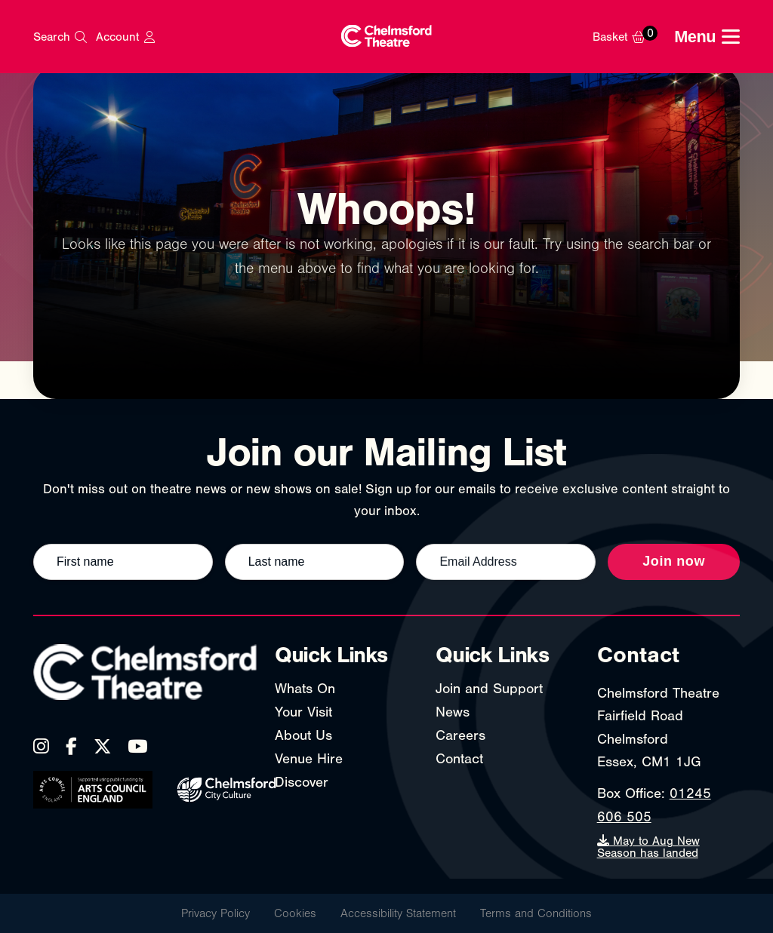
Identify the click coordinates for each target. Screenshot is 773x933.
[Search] (60, 37)
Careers (460, 735)
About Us (303, 735)
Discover (301, 782)
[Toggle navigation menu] (707, 37)
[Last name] (315, 562)
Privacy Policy (215, 913)
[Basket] (629, 37)
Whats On (305, 688)
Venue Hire (309, 758)
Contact (459, 758)
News (453, 712)
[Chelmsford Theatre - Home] (386, 36)
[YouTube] (137, 746)
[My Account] (125, 37)
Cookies (295, 913)
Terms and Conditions (536, 913)
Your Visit (303, 712)
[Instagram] (41, 746)
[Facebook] (71, 746)
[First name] (123, 562)
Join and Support (489, 688)
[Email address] (506, 562)
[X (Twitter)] (102, 746)
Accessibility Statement (398, 913)
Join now (673, 561)
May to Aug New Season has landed (648, 847)
